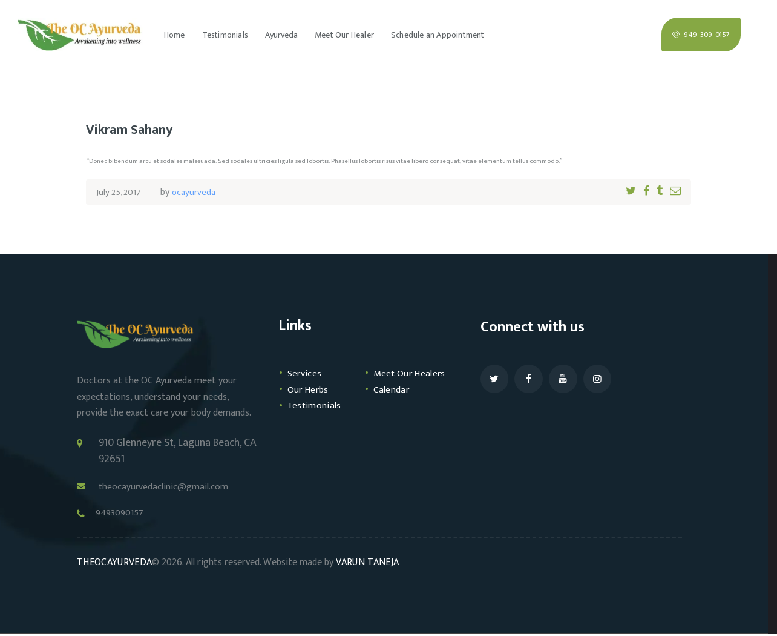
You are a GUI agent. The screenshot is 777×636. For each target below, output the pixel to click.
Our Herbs (310, 405)
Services (306, 373)
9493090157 (126, 514)
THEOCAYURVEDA (113, 565)
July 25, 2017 (120, 192)
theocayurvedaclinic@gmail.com (172, 486)
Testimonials (316, 421)
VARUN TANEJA (364, 565)
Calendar (393, 405)
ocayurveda (198, 192)
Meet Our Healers (395, 381)
